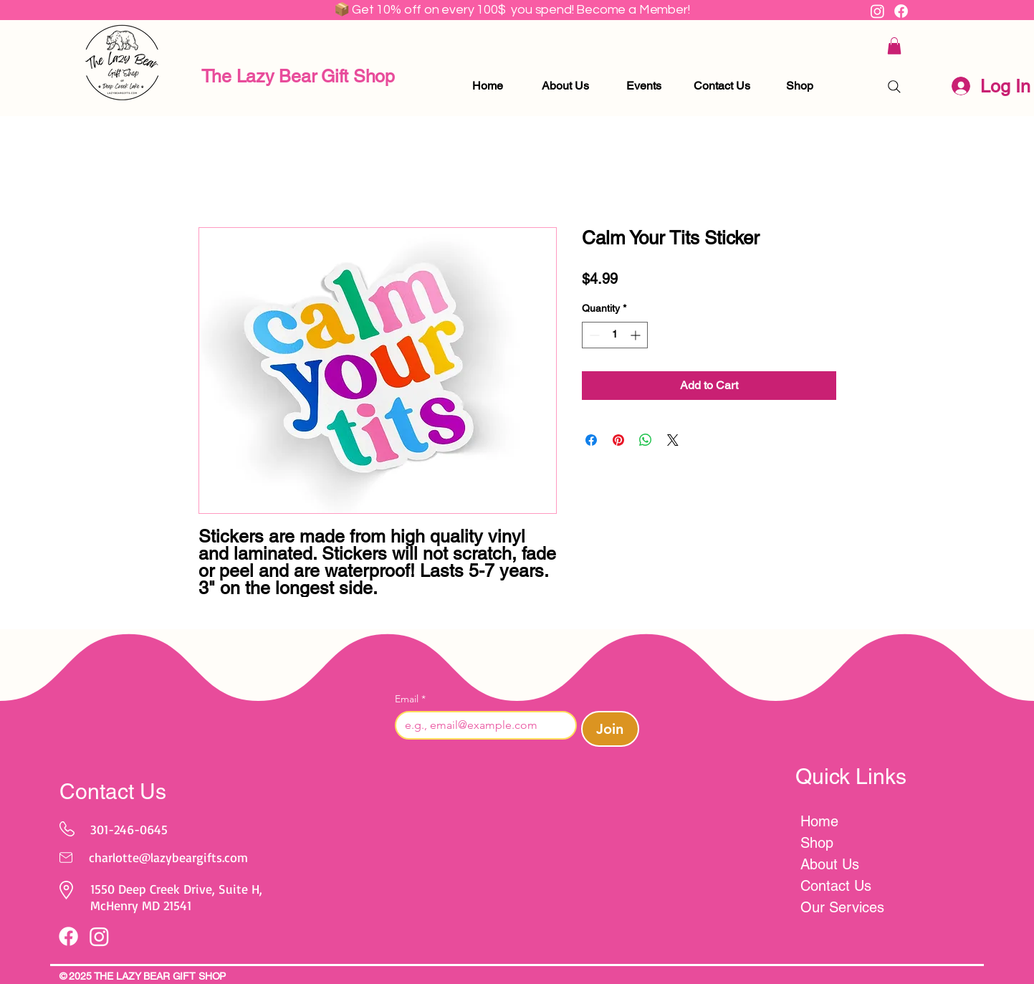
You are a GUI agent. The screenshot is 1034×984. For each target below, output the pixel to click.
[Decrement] (593, 335)
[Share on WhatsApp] (645, 440)
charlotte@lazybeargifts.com (168, 857)
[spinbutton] (615, 335)
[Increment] (637, 335)
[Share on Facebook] (591, 440)
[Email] (481, 725)
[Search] (894, 87)
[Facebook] (901, 11)
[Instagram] (877, 11)
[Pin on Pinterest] (618, 440)
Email (410, 699)
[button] (894, 45)
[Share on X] (672, 440)
